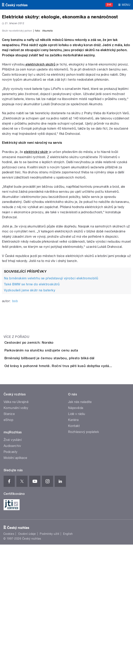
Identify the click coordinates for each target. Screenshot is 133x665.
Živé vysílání (13, 560)
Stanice (9, 534)
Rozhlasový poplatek (83, 552)
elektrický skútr (36, 227)
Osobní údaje (27, 654)
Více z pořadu (16, 411)
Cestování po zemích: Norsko (44, 417)
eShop (8, 540)
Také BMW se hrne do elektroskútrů (32, 359)
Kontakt (74, 546)
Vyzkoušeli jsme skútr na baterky (29, 365)
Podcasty (11, 572)
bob (15, 376)
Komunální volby (16, 528)
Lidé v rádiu (76, 534)
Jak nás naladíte (80, 522)
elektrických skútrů (40, 139)
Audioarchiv (12, 566)
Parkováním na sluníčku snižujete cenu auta (57, 436)
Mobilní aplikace (15, 578)
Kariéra (73, 540)
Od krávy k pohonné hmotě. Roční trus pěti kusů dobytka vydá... (74, 475)
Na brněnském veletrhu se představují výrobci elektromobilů (51, 353)
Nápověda (75, 528)
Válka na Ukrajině (16, 522)
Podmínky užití (49, 654)
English (68, 654)
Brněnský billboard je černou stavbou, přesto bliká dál (65, 456)
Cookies (8, 654)
